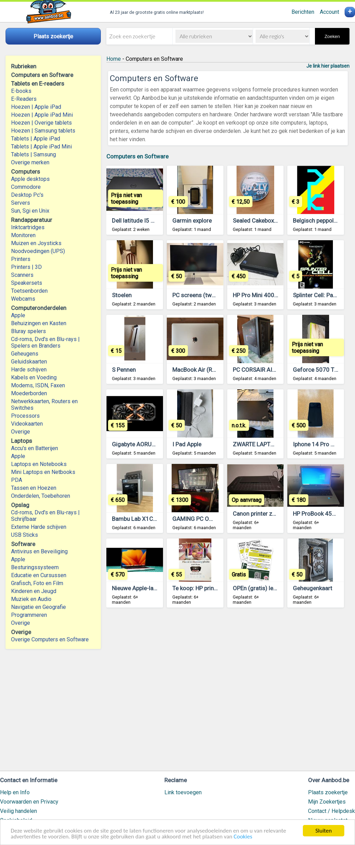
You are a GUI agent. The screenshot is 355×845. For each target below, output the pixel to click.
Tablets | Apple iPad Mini (41, 146)
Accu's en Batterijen (34, 448)
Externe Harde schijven (38, 527)
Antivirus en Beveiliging (39, 551)
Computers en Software (137, 156)
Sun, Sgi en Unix (30, 210)
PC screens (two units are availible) (217, 295)
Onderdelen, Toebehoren (40, 496)
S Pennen (124, 369)
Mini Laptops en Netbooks (43, 472)
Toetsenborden (29, 291)
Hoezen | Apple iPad (36, 107)
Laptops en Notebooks (39, 464)
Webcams (23, 298)
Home (113, 59)
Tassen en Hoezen (33, 488)
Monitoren (23, 235)
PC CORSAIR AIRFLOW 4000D (271, 369)
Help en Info (15, 792)
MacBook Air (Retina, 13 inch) (210, 369)
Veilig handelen (18, 811)
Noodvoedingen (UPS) (38, 251)
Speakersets (26, 283)
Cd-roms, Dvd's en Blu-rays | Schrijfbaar (45, 515)
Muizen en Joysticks (36, 243)
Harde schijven (29, 369)
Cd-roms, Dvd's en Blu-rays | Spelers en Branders (45, 342)
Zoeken (332, 36)
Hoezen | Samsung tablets (43, 130)
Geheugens (24, 353)
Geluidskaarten (29, 361)
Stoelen (122, 295)
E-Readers (24, 99)
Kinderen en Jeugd (33, 591)
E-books (21, 91)
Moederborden (29, 393)
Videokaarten (27, 423)
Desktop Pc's (27, 195)
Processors (25, 415)
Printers (20, 259)
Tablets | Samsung (33, 154)
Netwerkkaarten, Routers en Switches (44, 404)
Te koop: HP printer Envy (203, 588)
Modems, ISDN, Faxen (38, 385)
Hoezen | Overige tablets (41, 122)
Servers (20, 203)
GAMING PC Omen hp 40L (205, 518)
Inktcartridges (28, 227)
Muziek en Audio (31, 599)
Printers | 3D (26, 267)
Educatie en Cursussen (38, 575)
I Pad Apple (186, 444)
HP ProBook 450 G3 (318, 513)
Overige (20, 431)
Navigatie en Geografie (38, 607)
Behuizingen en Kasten (38, 323)
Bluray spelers (28, 331)
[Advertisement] (227, 692)
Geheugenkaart (312, 588)
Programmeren (29, 615)
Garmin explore (192, 220)
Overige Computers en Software (50, 639)
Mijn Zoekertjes (327, 801)
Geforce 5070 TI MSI (320, 369)
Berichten (302, 12)
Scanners (22, 275)
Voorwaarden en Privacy (29, 801)
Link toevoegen (183, 792)
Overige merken (30, 162)
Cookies (243, 837)
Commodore (26, 187)
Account (329, 12)
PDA (16, 480)
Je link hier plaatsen (327, 66)
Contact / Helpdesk (331, 811)
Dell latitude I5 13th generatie (150, 220)
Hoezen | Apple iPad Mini (42, 114)
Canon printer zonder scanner (271, 513)
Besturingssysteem (35, 567)
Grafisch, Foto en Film (37, 583)
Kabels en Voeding (34, 377)
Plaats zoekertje (328, 792)
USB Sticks (24, 535)
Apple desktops (30, 179)
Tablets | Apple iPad (35, 138)
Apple (18, 315)
